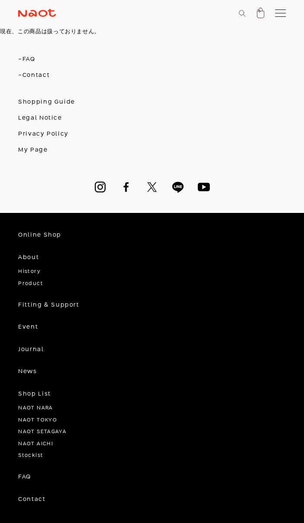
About (28, 257)
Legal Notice (40, 118)
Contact (31, 499)
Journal (31, 349)
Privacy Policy (43, 134)
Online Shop (39, 235)
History (29, 271)
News (27, 371)
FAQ (24, 477)
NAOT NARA (35, 408)
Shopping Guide (46, 102)
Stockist (30, 455)
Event (28, 327)
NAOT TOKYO (37, 420)
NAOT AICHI (35, 443)
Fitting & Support (48, 305)
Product (30, 283)
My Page (33, 150)
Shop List (34, 394)
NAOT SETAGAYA (42, 431)
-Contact (34, 75)
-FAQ (26, 59)
